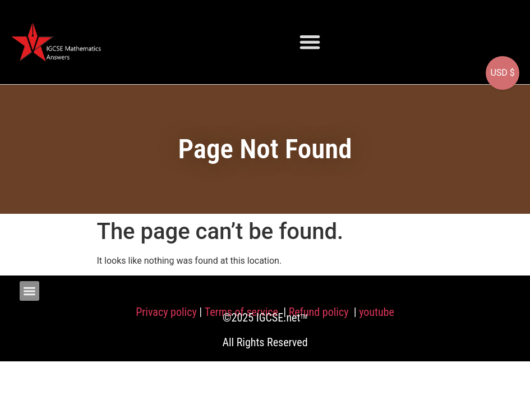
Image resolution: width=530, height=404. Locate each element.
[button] (309, 41)
